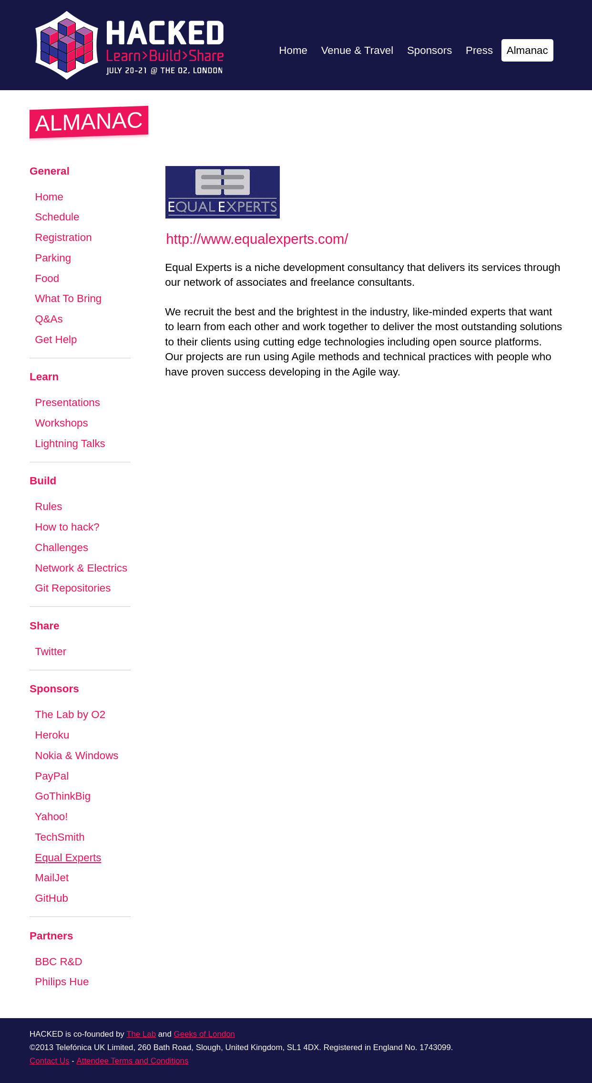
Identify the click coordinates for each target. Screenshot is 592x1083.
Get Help (56, 339)
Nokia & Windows (77, 755)
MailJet (52, 878)
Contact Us (49, 1060)
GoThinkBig (63, 796)
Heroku (52, 735)
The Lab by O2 (70, 714)
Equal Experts (68, 858)
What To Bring (68, 298)
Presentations (68, 402)
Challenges (62, 547)
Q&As (49, 319)
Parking (53, 258)
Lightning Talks (70, 443)
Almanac (527, 50)
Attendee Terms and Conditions (132, 1060)
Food (47, 278)
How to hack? (67, 527)
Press (479, 50)
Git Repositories (73, 588)
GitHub (51, 898)
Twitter (50, 651)
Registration (63, 237)
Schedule (57, 217)
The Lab (141, 1034)
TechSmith (60, 837)
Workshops (61, 423)
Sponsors (428, 50)
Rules (48, 506)
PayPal (52, 776)
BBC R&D (58, 962)
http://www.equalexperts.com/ (257, 239)
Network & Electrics (81, 568)
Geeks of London (204, 1034)
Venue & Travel (356, 50)
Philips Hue (62, 982)
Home (291, 50)
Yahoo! (51, 817)
